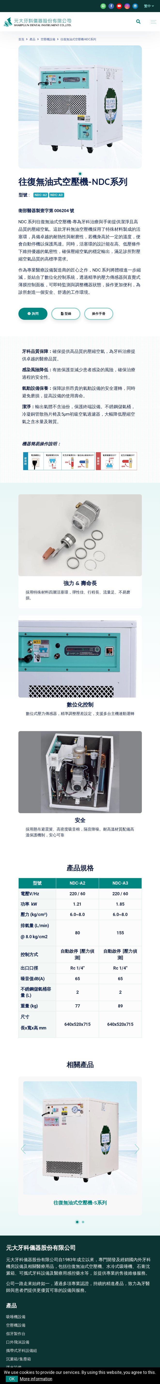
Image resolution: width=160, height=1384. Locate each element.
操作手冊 (99, 313)
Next (137, 1149)
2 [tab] (83, 1222)
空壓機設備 (48, 39)
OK (12, 1379)
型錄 (66, 313)
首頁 (21, 39)
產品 (32, 39)
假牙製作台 (15, 1333)
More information (36, 1379)
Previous (23, 1149)
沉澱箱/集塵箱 (18, 1359)
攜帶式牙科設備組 (21, 1350)
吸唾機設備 (15, 1316)
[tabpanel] (80, 106)
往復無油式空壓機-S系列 (80, 1203)
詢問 (33, 313)
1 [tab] (80, 174)
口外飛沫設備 (17, 1342)
